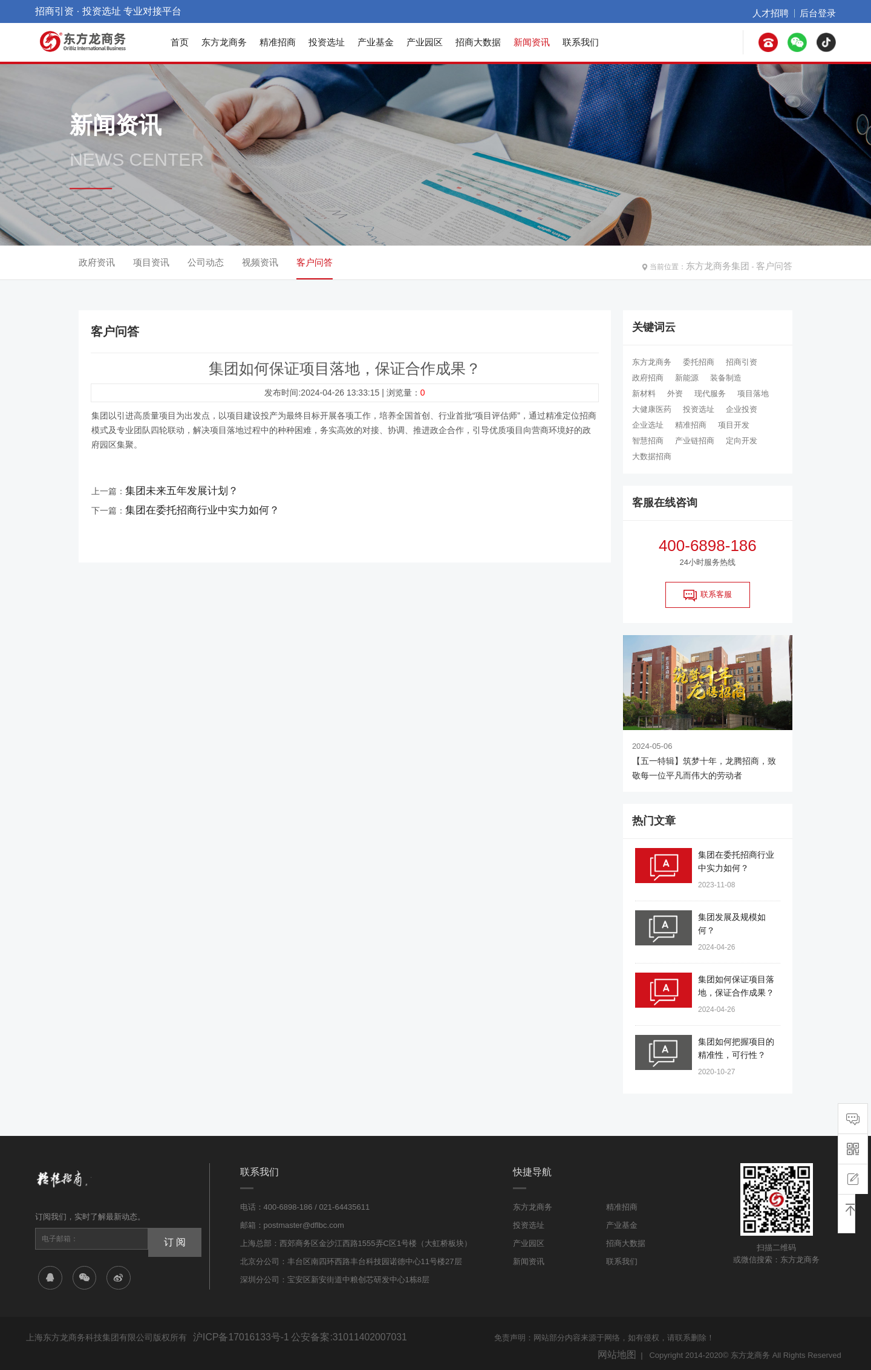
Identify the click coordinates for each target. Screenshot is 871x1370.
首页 (180, 42)
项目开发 (733, 424)
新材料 (644, 393)
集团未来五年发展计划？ (171, 488)
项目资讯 (151, 262)
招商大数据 (478, 42)
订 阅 (170, 1239)
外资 (675, 393)
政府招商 (648, 377)
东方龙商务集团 (731, 262)
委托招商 (698, 362)
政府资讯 (97, 262)
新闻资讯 (532, 42)
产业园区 (424, 42)
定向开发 (741, 440)
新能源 (687, 377)
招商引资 (741, 362)
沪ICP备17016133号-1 (232, 1335)
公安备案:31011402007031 (321, 1335)
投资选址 (326, 42)
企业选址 (648, 424)
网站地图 (620, 1350)
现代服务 (710, 393)
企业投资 (741, 409)
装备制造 (726, 377)
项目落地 (753, 393)
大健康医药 (651, 409)
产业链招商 (694, 440)
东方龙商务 (224, 42)
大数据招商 (651, 456)
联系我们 (581, 42)
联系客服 (707, 595)
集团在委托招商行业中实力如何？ (188, 502)
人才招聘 (781, 11)
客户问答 (777, 262)
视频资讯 (260, 262)
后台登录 (821, 11)
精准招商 (277, 42)
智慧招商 (648, 440)
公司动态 (206, 262)
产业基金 (375, 42)
